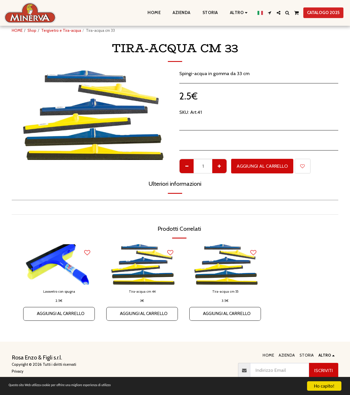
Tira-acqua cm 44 (142, 292)
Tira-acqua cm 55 (225, 292)
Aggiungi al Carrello (262, 166)
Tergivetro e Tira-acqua (61, 30)
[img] (59, 264)
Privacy (17, 371)
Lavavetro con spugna (59, 292)
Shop (31, 30)
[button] (270, 13)
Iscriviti (323, 370)
